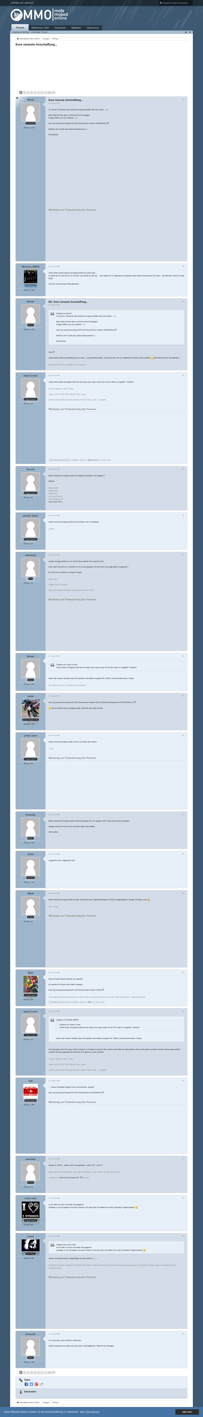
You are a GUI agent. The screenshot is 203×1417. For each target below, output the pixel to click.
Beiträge (27, 127)
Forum (20, 27)
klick (50, 352)
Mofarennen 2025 (40, 28)
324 (49, 92)
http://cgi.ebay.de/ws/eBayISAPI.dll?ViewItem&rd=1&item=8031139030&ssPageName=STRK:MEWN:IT (90, 702)
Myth (89, 1002)
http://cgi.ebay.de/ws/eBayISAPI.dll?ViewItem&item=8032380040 (74, 1093)
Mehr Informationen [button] (90, 1412)
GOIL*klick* (53, 502)
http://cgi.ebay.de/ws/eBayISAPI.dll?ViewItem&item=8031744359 (74, 990)
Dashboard (60, 28)
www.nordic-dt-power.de (69, 1177)
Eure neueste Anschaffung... (37, 44)
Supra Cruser (92, 460)
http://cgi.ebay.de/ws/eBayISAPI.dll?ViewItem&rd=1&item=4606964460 (77, 123)
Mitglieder (76, 28)
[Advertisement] (100, 68)
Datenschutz (93, 28)
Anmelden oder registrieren (22, 3)
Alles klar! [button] (187, 1412)
